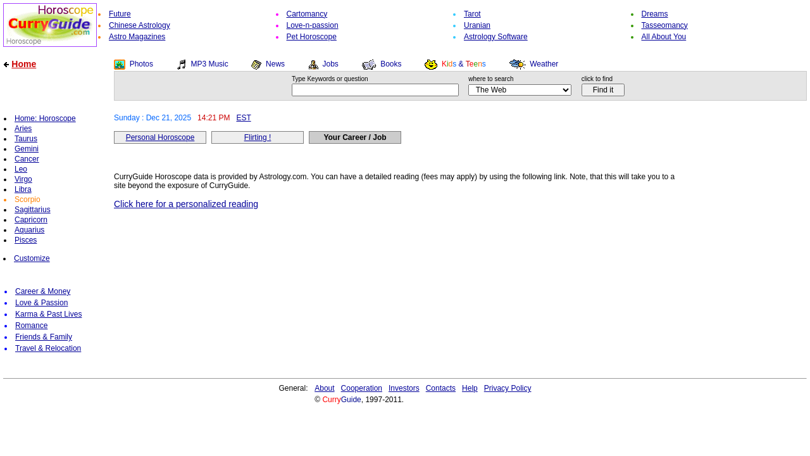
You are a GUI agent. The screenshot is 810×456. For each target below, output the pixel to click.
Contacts (441, 388)
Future (120, 14)
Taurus (26, 138)
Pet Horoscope (312, 36)
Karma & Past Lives (48, 314)
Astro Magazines (137, 36)
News (275, 64)
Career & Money (42, 291)
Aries (23, 128)
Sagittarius (33, 209)
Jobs (330, 64)
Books (390, 64)
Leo (21, 169)
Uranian (477, 25)
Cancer (27, 159)
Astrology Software (496, 36)
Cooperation (361, 388)
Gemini (27, 148)
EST (243, 117)
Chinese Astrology (139, 25)
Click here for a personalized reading (186, 204)
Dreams (655, 14)
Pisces (26, 240)
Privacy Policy (508, 388)
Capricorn (31, 219)
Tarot (472, 14)
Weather (544, 64)
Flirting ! (257, 137)
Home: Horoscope (45, 118)
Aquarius (29, 229)
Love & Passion (41, 302)
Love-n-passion (313, 25)
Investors (404, 388)
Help (470, 388)
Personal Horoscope (160, 137)
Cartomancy (307, 14)
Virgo (23, 179)
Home (23, 64)
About (324, 388)
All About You (664, 36)
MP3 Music (209, 64)
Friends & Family (43, 336)
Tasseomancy (665, 25)
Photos (141, 64)
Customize (32, 258)
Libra (23, 189)
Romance (31, 325)
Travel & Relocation (48, 348)
